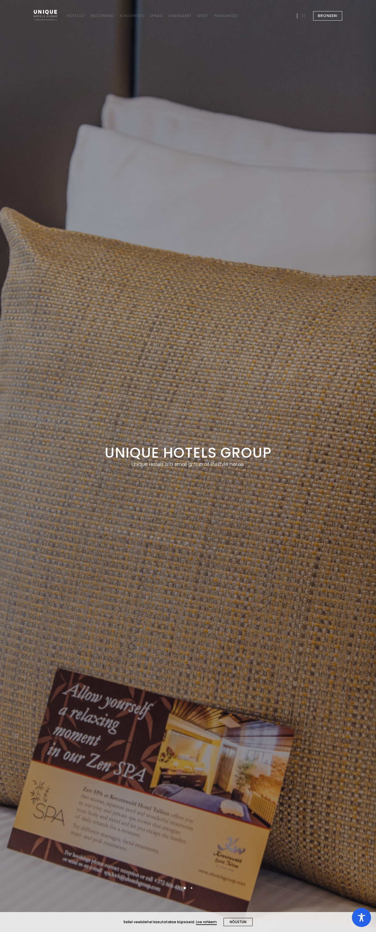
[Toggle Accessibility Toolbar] (361, 917)
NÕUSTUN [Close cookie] (238, 921)
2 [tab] (191, 888)
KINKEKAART (180, 15)
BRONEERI (328, 15)
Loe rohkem (206, 921)
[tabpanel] (188, 466)
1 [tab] (185, 888)
